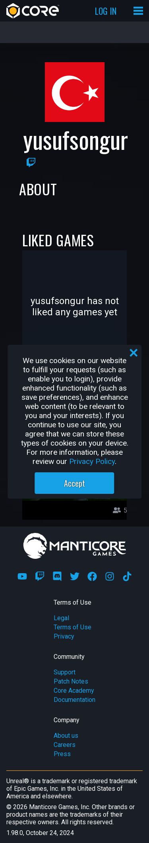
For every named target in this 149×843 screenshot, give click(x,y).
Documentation (74, 699)
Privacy (64, 636)
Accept (74, 483)
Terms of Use (72, 627)
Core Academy (74, 690)
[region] (75, 422)
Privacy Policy (92, 461)
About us (66, 735)
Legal (61, 618)
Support (64, 672)
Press (62, 754)
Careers (64, 745)
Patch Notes (71, 681)
